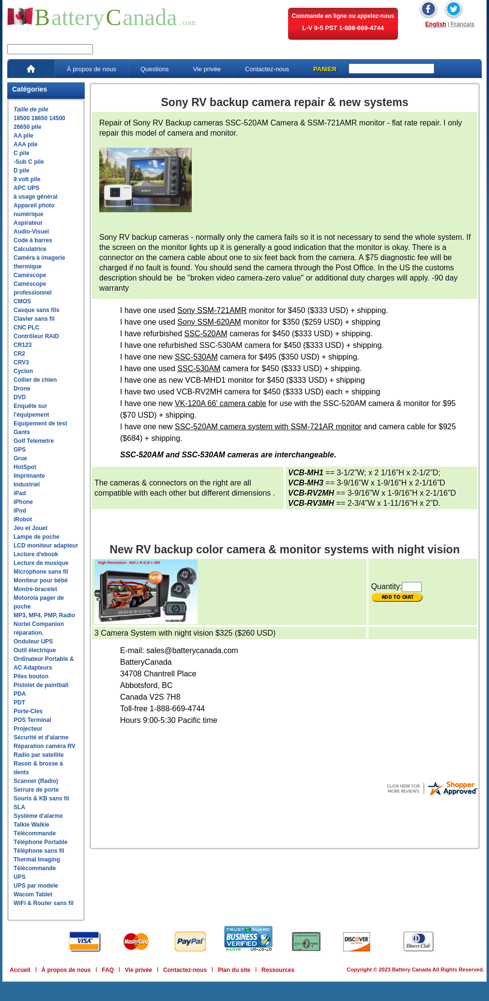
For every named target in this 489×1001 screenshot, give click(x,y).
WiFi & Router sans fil (44, 903)
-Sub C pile (29, 161)
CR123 (22, 345)
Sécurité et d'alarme (41, 737)
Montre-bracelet (35, 589)
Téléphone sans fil (39, 850)
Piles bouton (31, 676)
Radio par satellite (38, 754)
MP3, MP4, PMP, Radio (44, 615)
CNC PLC (26, 327)
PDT (19, 702)
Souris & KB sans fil (41, 798)
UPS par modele (36, 885)
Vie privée (207, 69)
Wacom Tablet (33, 894)
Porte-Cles (28, 711)
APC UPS (26, 188)
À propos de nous (91, 69)
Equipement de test (40, 423)
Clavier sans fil (34, 318)
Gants (22, 432)
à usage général (36, 196)
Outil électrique (35, 650)
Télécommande (35, 833)
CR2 (19, 353)
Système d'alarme (38, 816)
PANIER (324, 69)
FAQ (108, 970)
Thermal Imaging (37, 859)
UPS (20, 877)
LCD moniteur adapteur (46, 545)
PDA (20, 693)
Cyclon (23, 371)
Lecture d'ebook (36, 554)
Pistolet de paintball (41, 685)
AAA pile (26, 144)
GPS (20, 449)
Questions (154, 69)
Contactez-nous (267, 69)
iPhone (23, 502)
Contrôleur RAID (36, 336)
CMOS (22, 301)
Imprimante (29, 475)
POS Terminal (32, 720)
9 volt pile (27, 179)
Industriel (27, 484)
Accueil (20, 970)
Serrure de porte (36, 789)
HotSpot (25, 467)
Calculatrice (30, 249)
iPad (20, 493)
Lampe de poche (37, 536)
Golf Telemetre (34, 441)
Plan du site (234, 970)
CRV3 (21, 362)
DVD (20, 397)
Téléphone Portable (40, 842)
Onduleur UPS (33, 641)
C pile (22, 153)
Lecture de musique (41, 563)
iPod (20, 510)
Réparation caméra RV (45, 746)
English (435, 24)
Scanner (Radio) (36, 781)
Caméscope (30, 275)
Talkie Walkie (31, 824)
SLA (19, 807)
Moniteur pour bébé (41, 580)
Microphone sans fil (41, 571)
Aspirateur (28, 222)
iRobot (23, 519)
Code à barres (33, 240)
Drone (22, 388)
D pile (22, 170)
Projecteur (28, 728)
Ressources (277, 970)
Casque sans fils (37, 310)
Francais (462, 24)
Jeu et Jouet (30, 528)
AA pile (23, 135)
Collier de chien (35, 379)
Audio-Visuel (31, 231)
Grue (20, 458)
